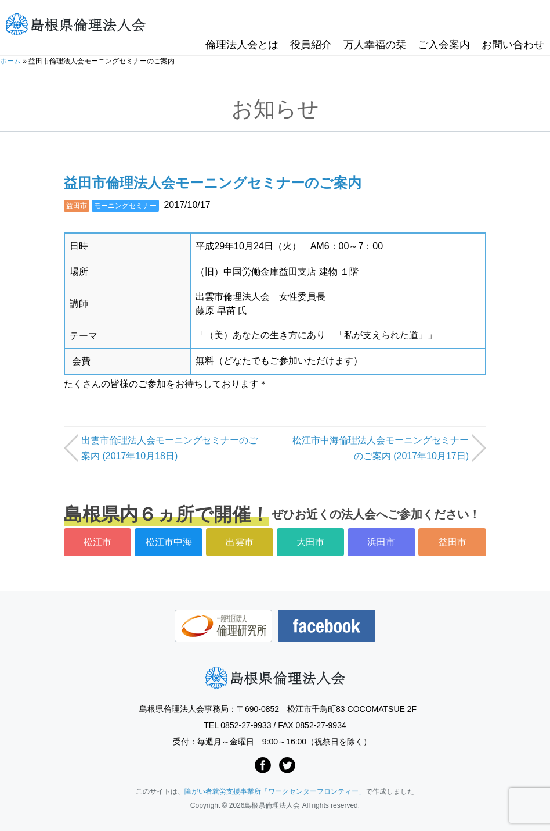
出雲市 (240, 542)
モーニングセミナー (125, 206)
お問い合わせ (513, 25)
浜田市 (381, 542)
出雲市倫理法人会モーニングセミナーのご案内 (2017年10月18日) (169, 448)
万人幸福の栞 (374, 25)
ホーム (10, 61)
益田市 (76, 206)
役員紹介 (311, 25)
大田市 (310, 542)
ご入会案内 (444, 25)
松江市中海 (169, 542)
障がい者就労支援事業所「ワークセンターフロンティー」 (275, 791)
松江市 (97, 542)
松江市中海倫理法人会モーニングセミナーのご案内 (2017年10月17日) (380, 448)
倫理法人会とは (241, 25)
